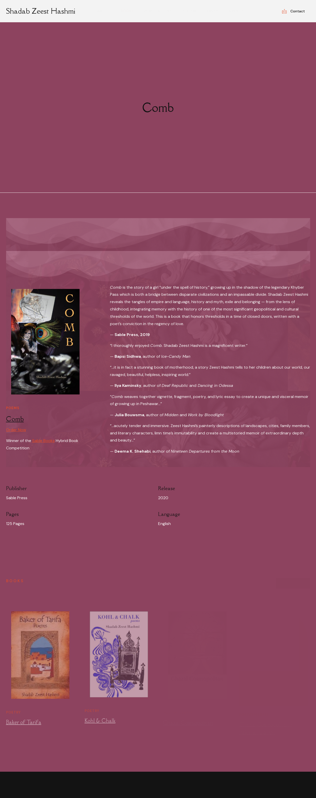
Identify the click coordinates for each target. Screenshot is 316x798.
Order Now (16, 429)
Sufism (189, 11)
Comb (15, 418)
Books (129, 11)
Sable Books (43, 440)
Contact (293, 11)
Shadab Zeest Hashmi (40, 11)
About (107, 11)
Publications (159, 11)
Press (210, 11)
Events (232, 11)
